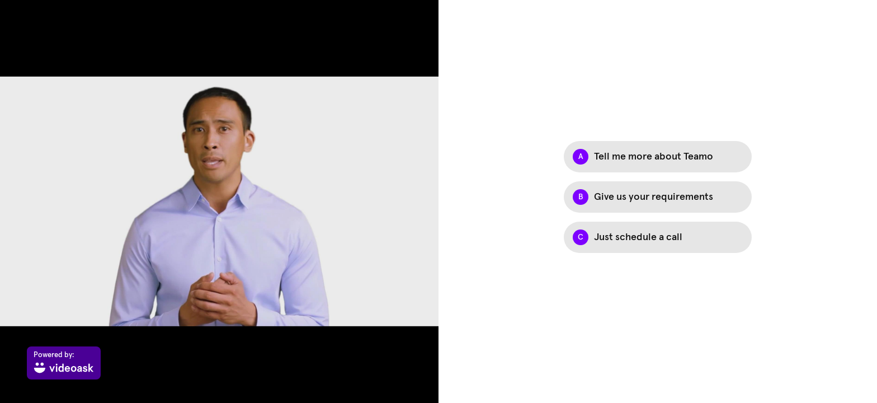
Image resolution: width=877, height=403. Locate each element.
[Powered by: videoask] (64, 362)
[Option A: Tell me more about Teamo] (658, 156)
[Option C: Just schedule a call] (658, 237)
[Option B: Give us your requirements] (658, 197)
